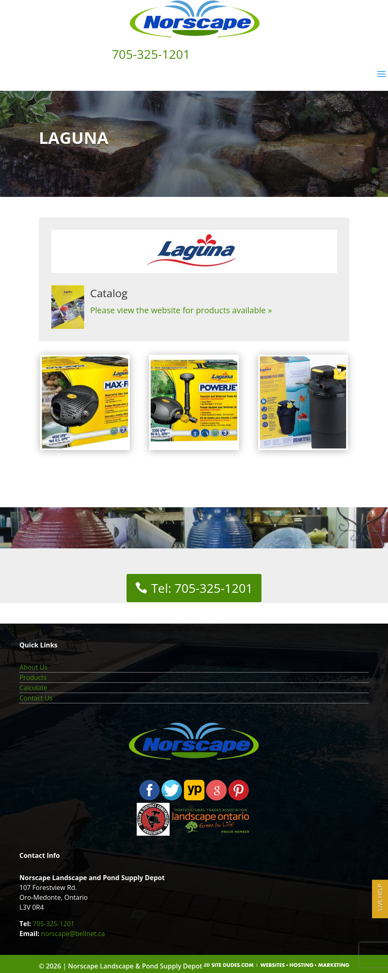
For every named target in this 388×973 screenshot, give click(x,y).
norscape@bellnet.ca (73, 933)
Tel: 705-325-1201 (202, 588)
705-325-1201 (54, 923)
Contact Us (36, 698)
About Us (33, 667)
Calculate (33, 687)
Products (32, 677)
